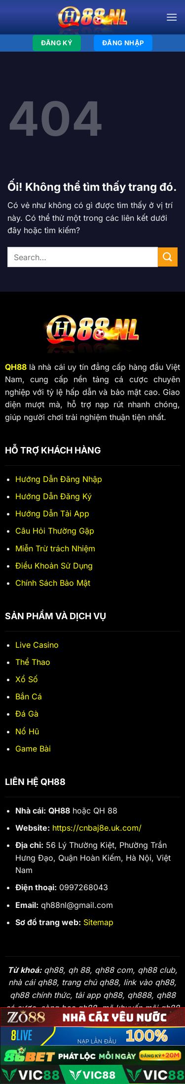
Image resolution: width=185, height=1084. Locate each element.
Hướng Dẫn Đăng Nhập (58, 479)
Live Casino (37, 645)
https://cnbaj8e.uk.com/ (97, 828)
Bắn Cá (28, 696)
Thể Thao (32, 662)
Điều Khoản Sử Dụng (54, 566)
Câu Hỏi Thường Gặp (54, 531)
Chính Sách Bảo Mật (52, 583)
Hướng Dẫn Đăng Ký (53, 496)
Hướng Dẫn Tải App (52, 513)
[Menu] (172, 17)
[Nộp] (168, 257)
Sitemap (98, 922)
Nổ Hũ (27, 731)
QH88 (16, 367)
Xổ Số (26, 679)
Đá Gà (26, 714)
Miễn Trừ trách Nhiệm (55, 548)
